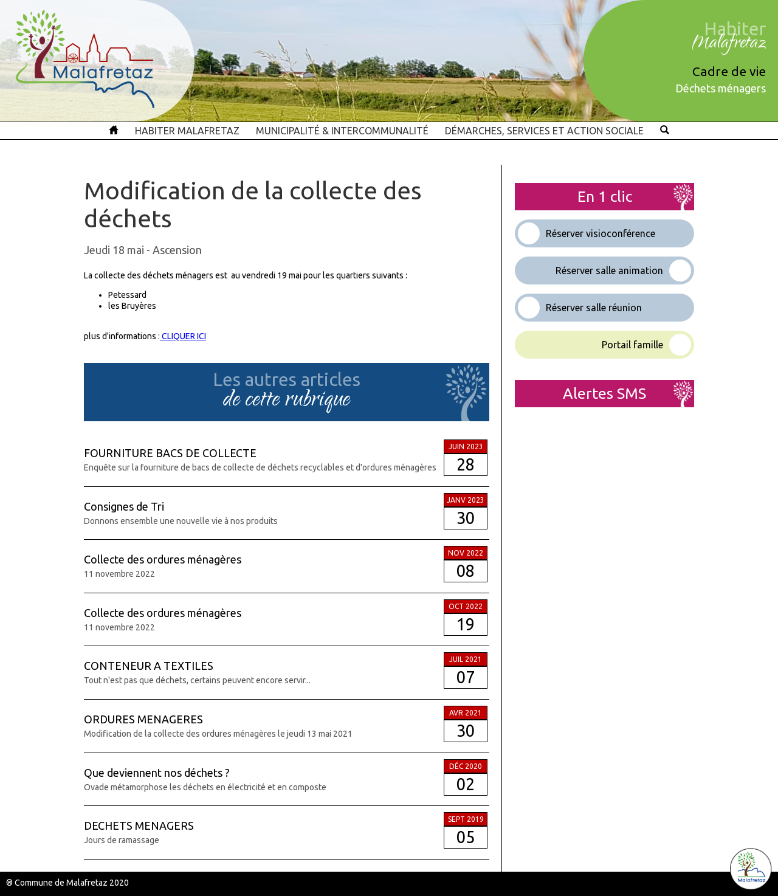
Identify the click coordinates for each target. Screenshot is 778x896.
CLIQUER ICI (183, 336)
